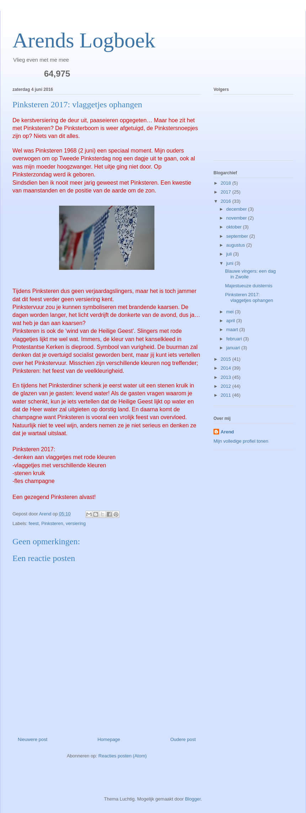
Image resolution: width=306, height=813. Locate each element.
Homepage (108, 739)
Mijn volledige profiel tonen (240, 441)
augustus (236, 245)
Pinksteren (52, 523)
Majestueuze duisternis (248, 285)
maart (232, 329)
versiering (76, 523)
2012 (226, 386)
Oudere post (183, 739)
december (237, 209)
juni (230, 263)
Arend (227, 431)
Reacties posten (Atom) (123, 755)
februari (234, 338)
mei (230, 311)
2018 (226, 183)
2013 (226, 377)
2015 (226, 359)
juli (229, 254)
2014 (226, 368)
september (237, 236)
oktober (234, 227)
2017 (226, 192)
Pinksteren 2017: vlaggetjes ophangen (249, 297)
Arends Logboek (83, 40)
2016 (226, 201)
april (231, 320)
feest (34, 523)
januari (234, 347)
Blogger (193, 799)
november (237, 218)
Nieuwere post (32, 739)
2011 (226, 395)
